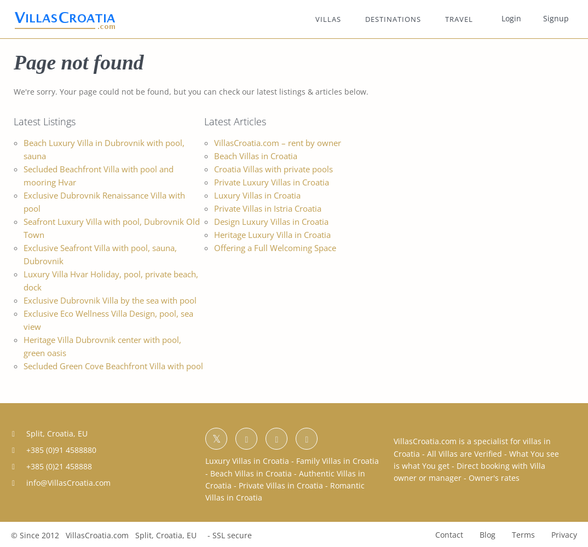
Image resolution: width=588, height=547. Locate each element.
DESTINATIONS (393, 19)
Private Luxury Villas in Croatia (271, 182)
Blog (487, 534)
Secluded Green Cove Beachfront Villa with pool (113, 365)
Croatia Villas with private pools (273, 169)
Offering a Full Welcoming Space (275, 247)
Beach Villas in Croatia (255, 155)
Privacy (564, 534)
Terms (523, 534)
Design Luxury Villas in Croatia (271, 221)
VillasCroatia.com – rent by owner (277, 142)
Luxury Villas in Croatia (257, 195)
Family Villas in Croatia (337, 461)
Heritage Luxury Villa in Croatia (272, 234)
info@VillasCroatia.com (68, 483)
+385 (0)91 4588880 (61, 450)
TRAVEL (459, 19)
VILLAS (328, 19)
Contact (449, 534)
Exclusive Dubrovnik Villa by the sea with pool (110, 300)
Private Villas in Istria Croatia (267, 208)
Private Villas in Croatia (281, 485)
